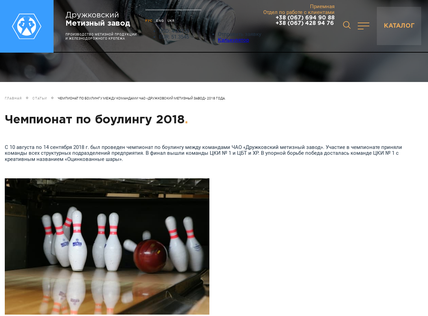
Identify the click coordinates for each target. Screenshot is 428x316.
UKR (171, 21)
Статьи (39, 98)
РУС (149, 21)
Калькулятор (233, 40)
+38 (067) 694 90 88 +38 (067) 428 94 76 (305, 20)
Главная (13, 98)
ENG (160, 21)
